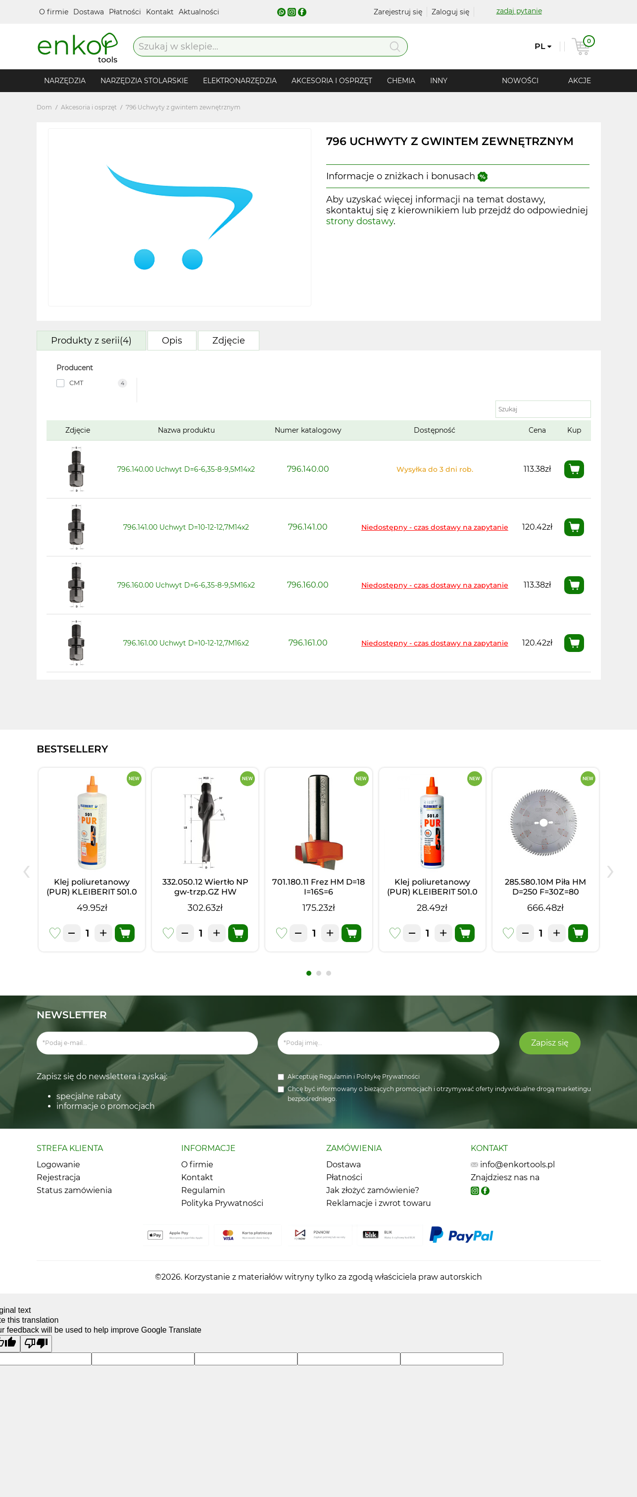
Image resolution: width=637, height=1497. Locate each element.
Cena (537, 430)
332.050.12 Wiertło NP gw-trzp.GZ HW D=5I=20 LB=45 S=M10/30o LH (205, 896)
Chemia (401, 80)
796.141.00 (308, 527)
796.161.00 (308, 643)
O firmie (54, 11)
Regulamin (336, 1076)
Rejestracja (58, 1177)
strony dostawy (359, 221)
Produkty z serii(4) (91, 340)
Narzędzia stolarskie (144, 80)
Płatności (126, 11)
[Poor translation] (36, 1343)
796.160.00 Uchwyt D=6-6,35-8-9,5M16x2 (186, 585)
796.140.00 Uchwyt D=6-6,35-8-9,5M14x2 (186, 469)
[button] (309, 973)
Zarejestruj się (398, 11)
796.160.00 (308, 585)
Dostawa (89, 11)
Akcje (579, 80)
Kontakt (161, 11)
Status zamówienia (74, 1190)
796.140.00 (308, 469)
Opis (172, 340)
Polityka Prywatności (222, 1203)
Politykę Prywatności (388, 1076)
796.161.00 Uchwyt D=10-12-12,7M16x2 (186, 643)
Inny (438, 80)
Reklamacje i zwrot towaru (378, 1203)
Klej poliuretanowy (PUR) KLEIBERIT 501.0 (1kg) (92, 891)
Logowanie (58, 1164)
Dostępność (434, 430)
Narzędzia (65, 80)
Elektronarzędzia (240, 80)
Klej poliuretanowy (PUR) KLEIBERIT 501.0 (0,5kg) (432, 891)
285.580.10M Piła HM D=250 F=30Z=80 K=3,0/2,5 (545, 891)
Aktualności (199, 11)
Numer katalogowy (308, 430)
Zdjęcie (228, 340)
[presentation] (26, 869)
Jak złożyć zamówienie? (372, 1190)
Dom (44, 107)
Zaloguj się (450, 11)
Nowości (520, 80)
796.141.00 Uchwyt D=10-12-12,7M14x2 (186, 527)
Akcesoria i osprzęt (332, 80)
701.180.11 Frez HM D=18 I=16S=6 (318, 887)
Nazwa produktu (186, 430)
